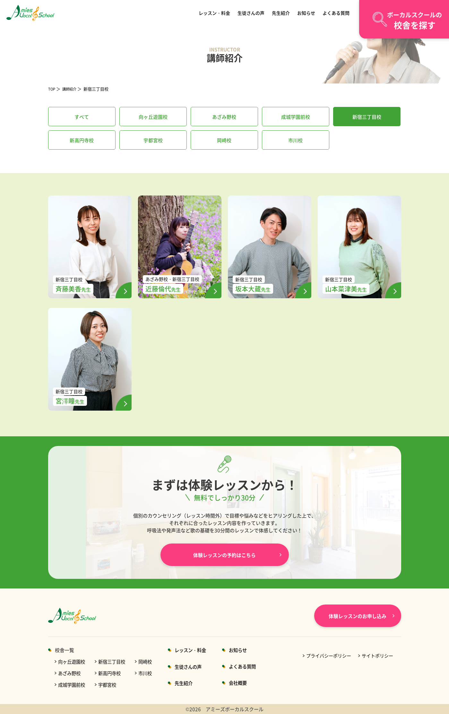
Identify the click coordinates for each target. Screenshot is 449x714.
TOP (52, 89)
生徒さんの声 (251, 12)
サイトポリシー (377, 655)
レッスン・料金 (215, 12)
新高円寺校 (112, 673)
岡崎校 (149, 661)
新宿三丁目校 (114, 661)
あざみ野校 (70, 673)
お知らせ (305, 12)
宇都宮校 (109, 684)
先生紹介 (281, 12)
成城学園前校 (72, 684)
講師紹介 (72, 89)
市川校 (149, 673)
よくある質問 (335, 12)
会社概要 (245, 682)
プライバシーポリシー (328, 655)
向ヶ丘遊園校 (72, 661)
